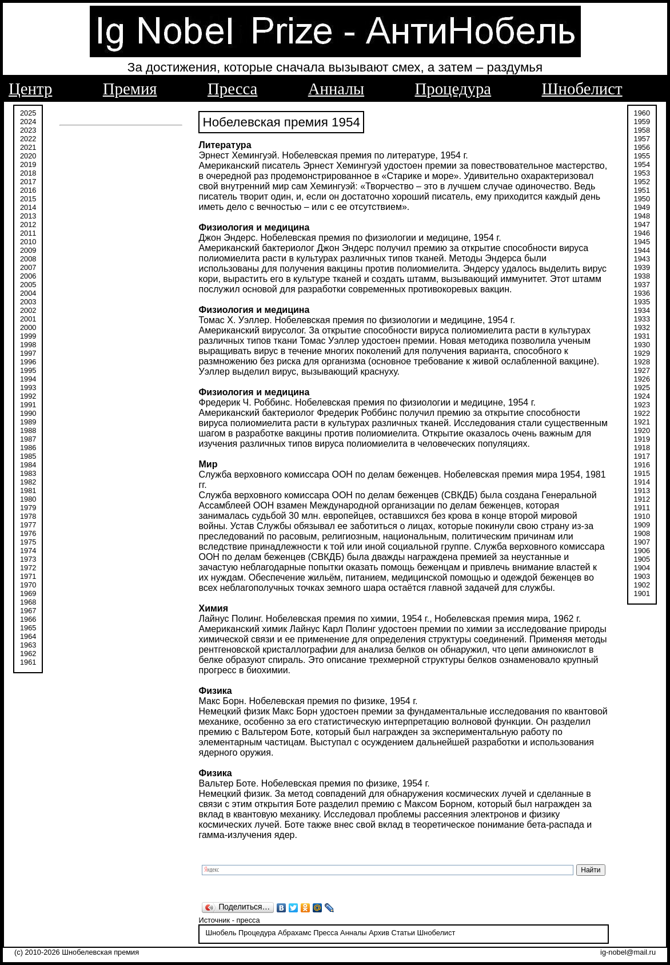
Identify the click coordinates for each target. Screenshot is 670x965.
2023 (28, 130)
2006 (28, 276)
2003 (28, 301)
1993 (28, 387)
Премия (130, 89)
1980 (28, 499)
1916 (642, 464)
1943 (642, 259)
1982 (28, 482)
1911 (642, 507)
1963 (28, 645)
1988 (28, 430)
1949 (642, 207)
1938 (642, 276)
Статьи (403, 932)
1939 (642, 267)
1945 (642, 241)
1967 (28, 610)
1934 (642, 310)
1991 (28, 404)
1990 (28, 413)
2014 (28, 207)
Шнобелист (582, 89)
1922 (642, 413)
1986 (28, 447)
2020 (28, 156)
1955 (642, 156)
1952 (642, 181)
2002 (28, 310)
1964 (28, 636)
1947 (642, 224)
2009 (28, 250)
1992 (28, 396)
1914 (642, 482)
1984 (28, 464)
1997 (28, 353)
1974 (28, 550)
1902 (642, 585)
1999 (28, 336)
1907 (642, 542)
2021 (28, 147)
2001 (28, 319)
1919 (642, 439)
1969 (28, 593)
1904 (642, 567)
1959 (642, 121)
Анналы (336, 89)
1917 (642, 456)
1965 (28, 628)
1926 (642, 379)
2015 (28, 198)
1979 (28, 507)
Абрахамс (295, 932)
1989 (28, 422)
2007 (28, 267)
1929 (642, 353)
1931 (642, 336)
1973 (28, 559)
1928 (642, 362)
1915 (642, 473)
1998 (28, 344)
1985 (28, 456)
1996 (28, 362)
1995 (28, 370)
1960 (642, 113)
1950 (642, 198)
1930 (642, 344)
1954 (642, 164)
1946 (642, 233)
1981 (28, 490)
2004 (28, 293)
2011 (28, 233)
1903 (642, 576)
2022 (28, 138)
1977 (28, 525)
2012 (28, 224)
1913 (642, 490)
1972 (28, 567)
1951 (642, 190)
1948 (642, 216)
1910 (642, 516)
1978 (28, 516)
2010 (28, 241)
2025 (28, 113)
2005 (28, 284)
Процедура (453, 89)
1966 (28, 619)
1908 (642, 533)
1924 (642, 396)
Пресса (232, 89)
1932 (642, 327)
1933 (642, 319)
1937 (642, 284)
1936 (642, 293)
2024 (28, 121)
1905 (642, 559)
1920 (642, 430)
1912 (642, 499)
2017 (28, 181)
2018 (28, 173)
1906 (642, 550)
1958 (642, 130)
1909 (642, 525)
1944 (642, 250)
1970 (28, 585)
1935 (642, 301)
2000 (28, 327)
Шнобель (220, 932)
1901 (642, 593)
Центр (30, 89)
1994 (28, 379)
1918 (642, 447)
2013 (28, 216)
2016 (28, 190)
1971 (28, 576)
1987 (28, 439)
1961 (28, 662)
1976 (28, 533)
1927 (642, 370)
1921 (642, 422)
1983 (28, 473)
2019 (28, 164)
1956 (642, 147)
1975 (28, 542)
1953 (642, 173)
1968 (28, 602)
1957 (642, 138)
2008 (28, 259)
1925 (642, 387)
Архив (379, 932)
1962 (28, 653)
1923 (642, 404)
